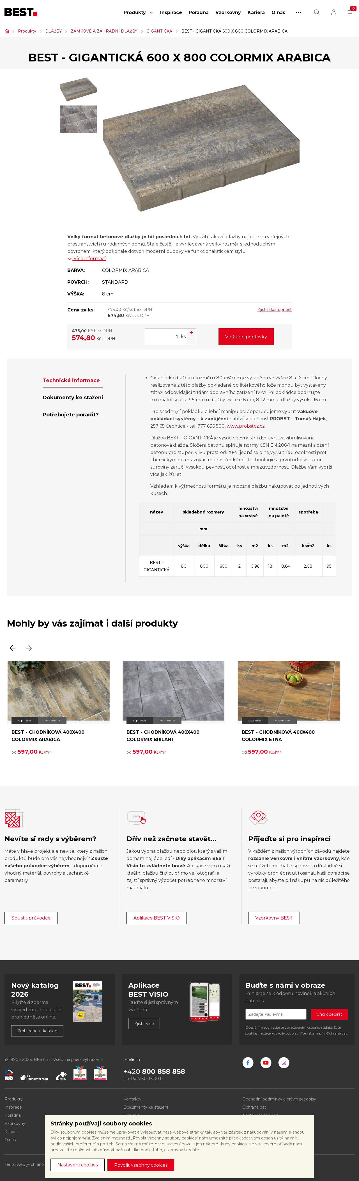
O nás (278, 12)
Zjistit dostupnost (274, 309)
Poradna (199, 12)
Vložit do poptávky (246, 337)
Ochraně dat (336, 1033)
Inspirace (171, 12)
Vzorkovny (228, 12)
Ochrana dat (254, 1107)
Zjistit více (144, 1023)
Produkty (135, 12)
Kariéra (256, 12)
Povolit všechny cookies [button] (140, 1165)
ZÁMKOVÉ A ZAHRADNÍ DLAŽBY (104, 31)
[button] (151, 15)
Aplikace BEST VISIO (157, 918)
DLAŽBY (53, 31)
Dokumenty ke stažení (145, 1107)
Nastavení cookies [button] (77, 1165)
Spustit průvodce (30, 918)
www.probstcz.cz (246, 426)
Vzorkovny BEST (274, 918)
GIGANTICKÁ (159, 31)
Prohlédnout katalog (37, 1030)
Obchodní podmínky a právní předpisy (279, 1099)
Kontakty (132, 1099)
